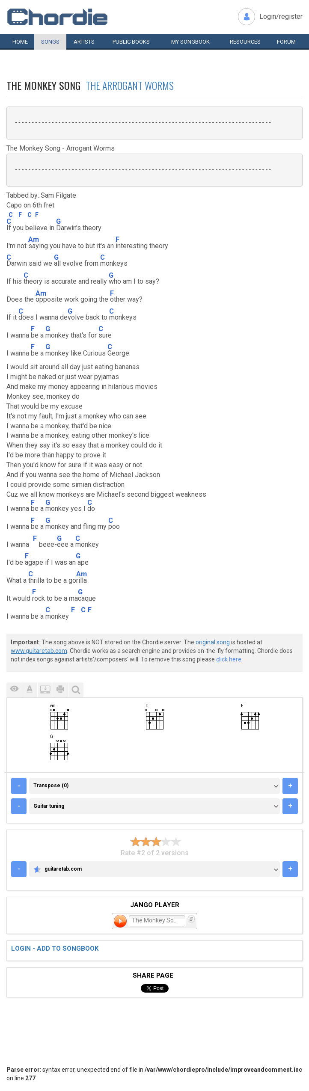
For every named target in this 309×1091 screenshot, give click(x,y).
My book (190, 42)
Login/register (281, 16)
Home (20, 42)
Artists (84, 42)
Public (131, 42)
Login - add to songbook (54, 948)
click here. (229, 659)
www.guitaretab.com (39, 650)
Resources (245, 42)
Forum (286, 42)
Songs (50, 42)
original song (213, 642)
